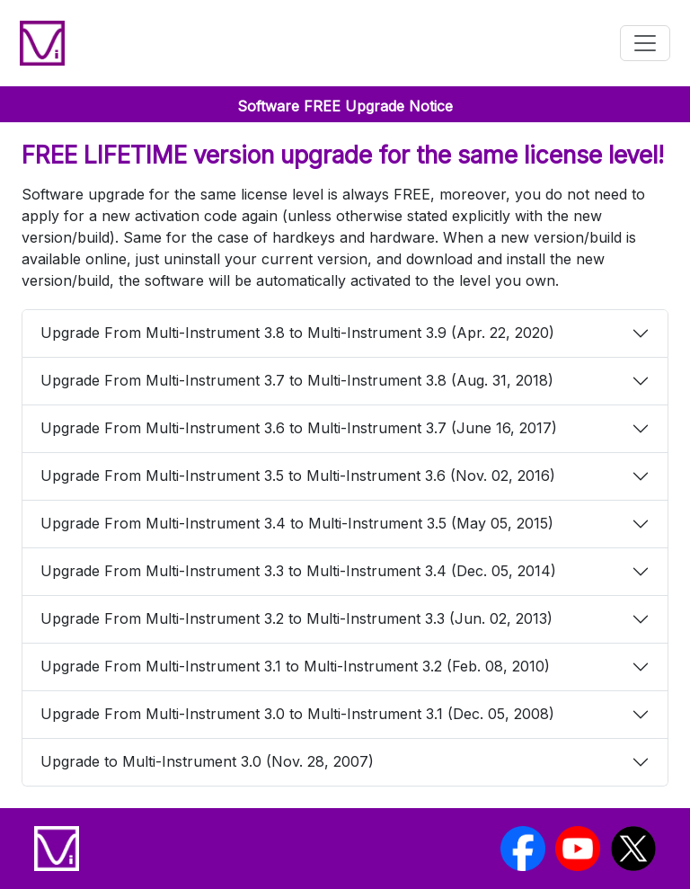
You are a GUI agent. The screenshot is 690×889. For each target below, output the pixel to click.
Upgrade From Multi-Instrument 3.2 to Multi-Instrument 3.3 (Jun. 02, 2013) (296, 618)
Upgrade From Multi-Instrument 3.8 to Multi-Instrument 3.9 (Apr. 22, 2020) (297, 333)
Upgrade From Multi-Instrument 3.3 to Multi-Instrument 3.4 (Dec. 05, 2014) (298, 571)
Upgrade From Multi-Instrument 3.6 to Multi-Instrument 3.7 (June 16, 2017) (298, 428)
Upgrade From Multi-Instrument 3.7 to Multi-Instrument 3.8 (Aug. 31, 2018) (296, 380)
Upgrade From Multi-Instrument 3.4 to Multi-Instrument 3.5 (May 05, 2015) (296, 523)
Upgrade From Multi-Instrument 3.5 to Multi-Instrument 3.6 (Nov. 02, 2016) (297, 476)
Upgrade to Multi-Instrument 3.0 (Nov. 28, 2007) (207, 761)
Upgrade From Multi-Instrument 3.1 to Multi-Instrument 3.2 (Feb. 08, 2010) (295, 666)
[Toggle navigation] (645, 43)
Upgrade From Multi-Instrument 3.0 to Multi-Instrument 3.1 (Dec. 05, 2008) (297, 714)
